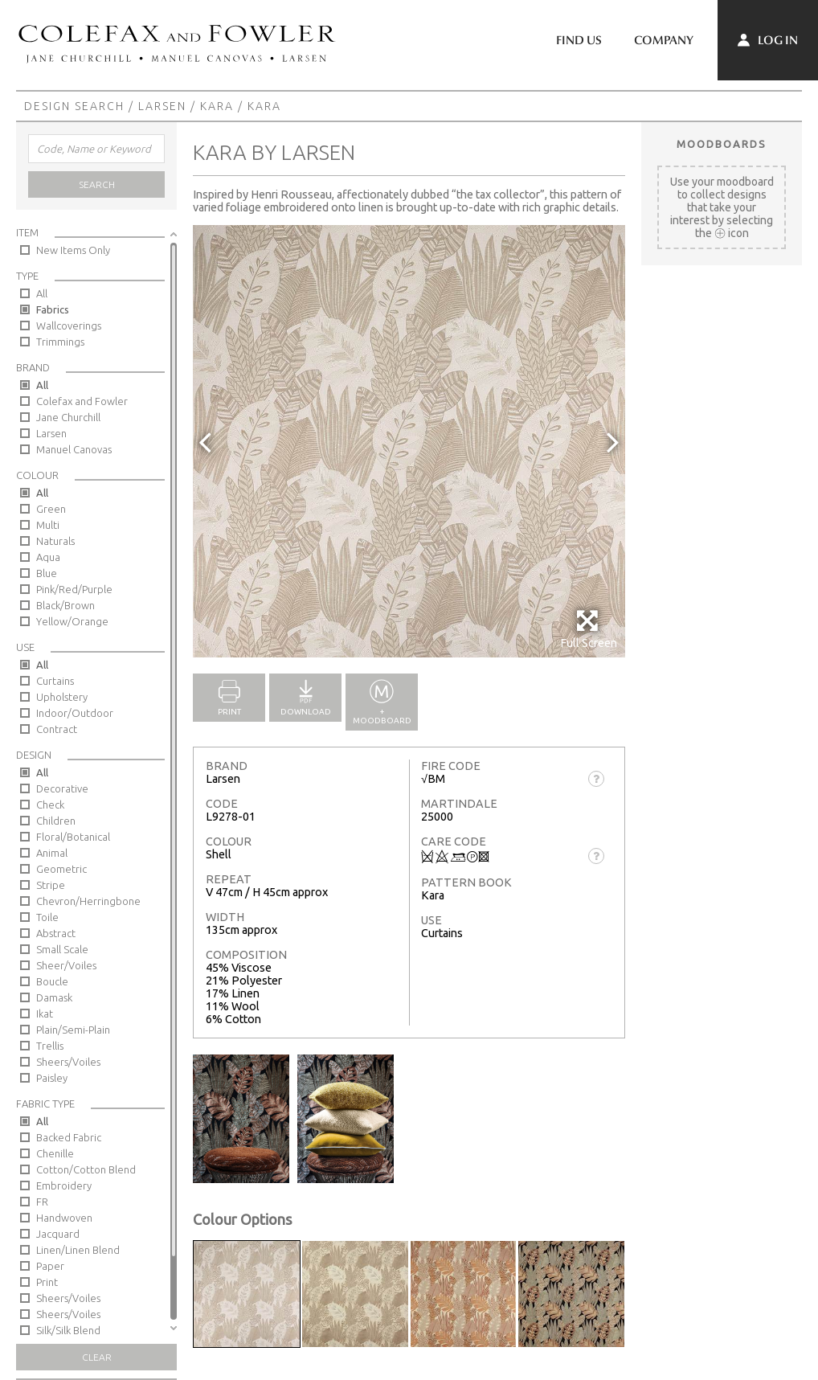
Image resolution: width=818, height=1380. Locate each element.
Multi (47, 524)
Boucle (52, 981)
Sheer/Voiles (66, 965)
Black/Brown (65, 605)
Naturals (55, 541)
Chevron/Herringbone (88, 901)
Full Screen (588, 628)
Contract (56, 729)
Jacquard (58, 1233)
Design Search (74, 106)
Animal (51, 852)
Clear (97, 1357)
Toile (47, 917)
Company (663, 40)
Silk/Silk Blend (68, 1330)
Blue (46, 573)
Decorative (62, 788)
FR (42, 1201)
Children (56, 820)
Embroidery (64, 1185)
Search (97, 184)
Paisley (51, 1077)
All (41, 293)
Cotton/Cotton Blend (86, 1169)
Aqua (48, 557)
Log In (768, 40)
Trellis (49, 1045)
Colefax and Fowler (82, 401)
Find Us (579, 40)
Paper (50, 1265)
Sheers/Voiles (68, 1061)
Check (50, 804)
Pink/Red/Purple (74, 589)
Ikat (44, 1013)
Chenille (55, 1153)
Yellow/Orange (72, 621)
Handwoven (64, 1217)
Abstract (56, 933)
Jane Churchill (68, 417)
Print (47, 1282)
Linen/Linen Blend (78, 1249)
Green (51, 508)
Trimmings (60, 341)
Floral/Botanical (73, 836)
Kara (217, 106)
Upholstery (62, 696)
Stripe (50, 885)
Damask (54, 997)
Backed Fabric (68, 1137)
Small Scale (62, 949)
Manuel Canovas (74, 449)
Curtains (55, 680)
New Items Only (73, 250)
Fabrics (52, 309)
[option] (409, 441)
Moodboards (722, 143)
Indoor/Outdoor (74, 713)
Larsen (162, 106)
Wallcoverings (68, 325)
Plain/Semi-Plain (73, 1029)
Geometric (61, 868)
